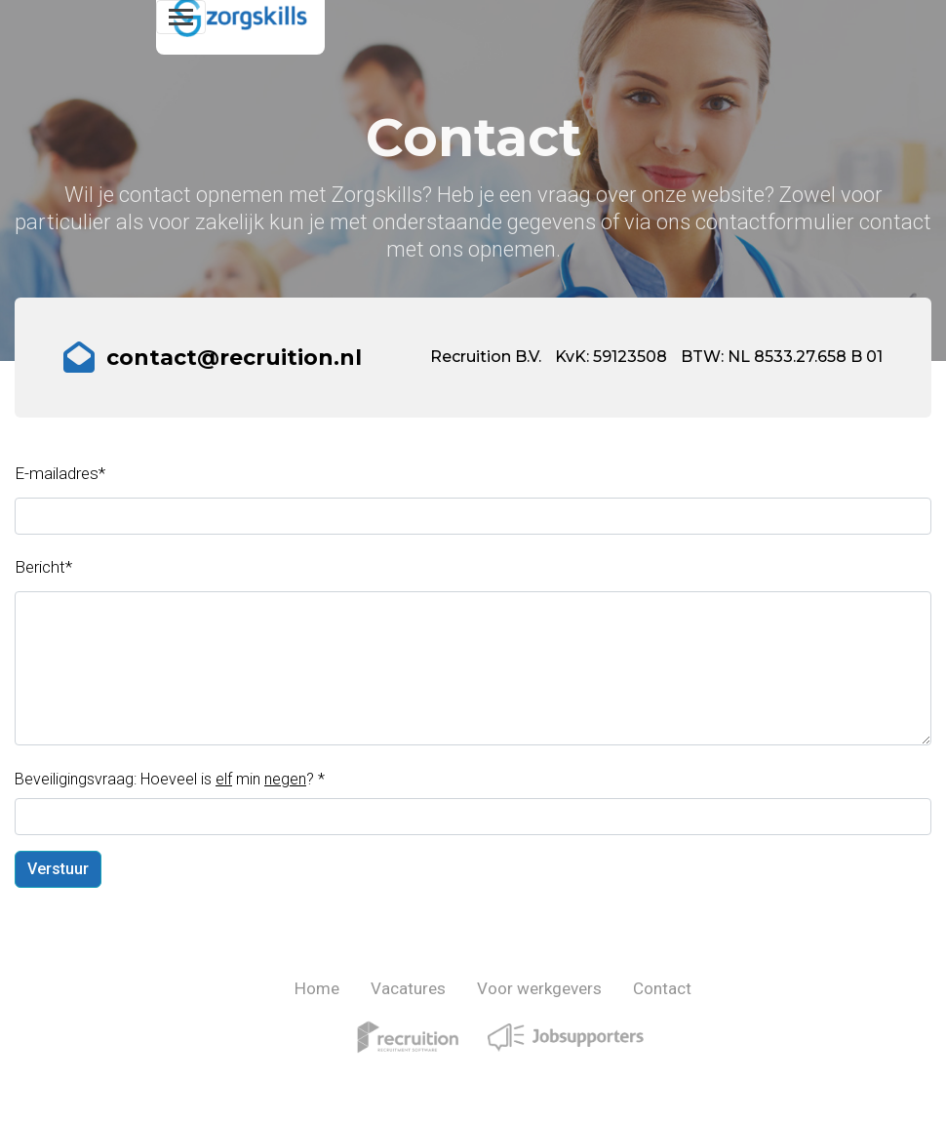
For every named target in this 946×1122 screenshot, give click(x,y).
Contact (662, 988)
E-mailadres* (60, 473)
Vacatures (408, 988)
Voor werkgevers (539, 988)
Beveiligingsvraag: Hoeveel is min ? (170, 779)
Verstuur (58, 869)
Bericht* (43, 567)
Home (317, 988)
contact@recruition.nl (234, 357)
